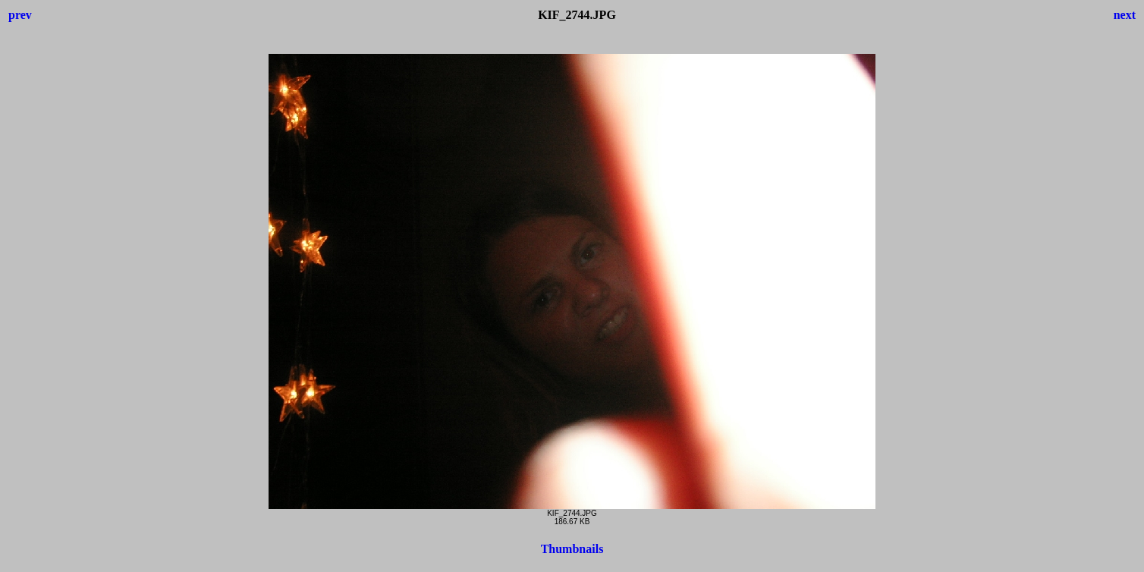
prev (20, 14)
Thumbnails (572, 548)
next (1125, 14)
